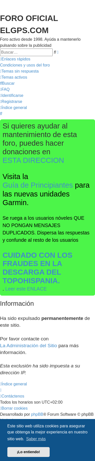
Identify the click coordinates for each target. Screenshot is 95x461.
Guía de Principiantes (38, 185)
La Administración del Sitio (28, 345)
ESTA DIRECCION (33, 160)
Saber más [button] (36, 439)
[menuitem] (25, 65)
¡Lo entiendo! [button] (28, 452)
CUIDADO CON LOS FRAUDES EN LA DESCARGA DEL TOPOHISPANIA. (37, 268)
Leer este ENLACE (26, 289)
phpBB (37, 414)
